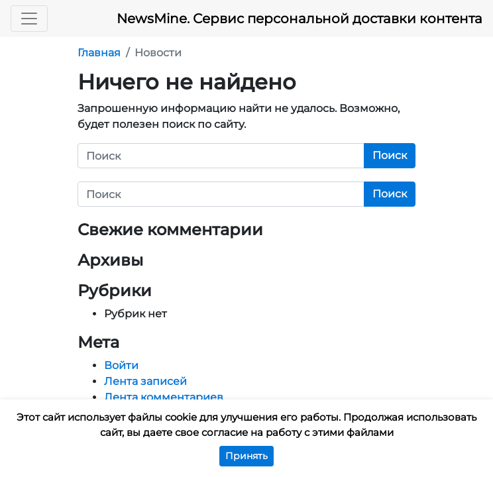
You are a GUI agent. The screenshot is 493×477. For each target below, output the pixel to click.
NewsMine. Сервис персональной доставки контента (299, 18)
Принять (246, 456)
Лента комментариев (163, 397)
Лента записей (145, 381)
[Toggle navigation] (29, 18)
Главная (99, 52)
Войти (121, 365)
